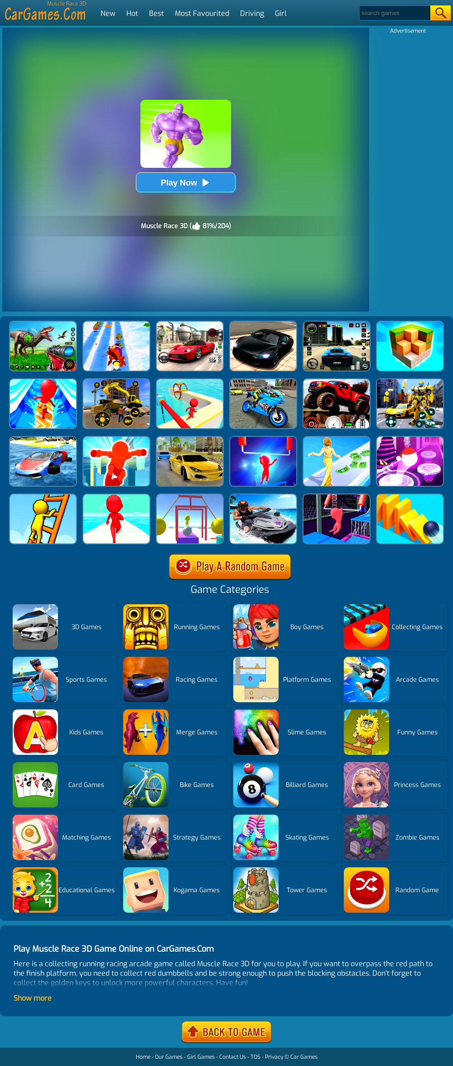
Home (143, 1057)
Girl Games (201, 1057)
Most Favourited (202, 13)
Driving (252, 13)
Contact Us (232, 1057)
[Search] (394, 12)
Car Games (304, 1057)
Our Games (169, 1057)
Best (156, 13)
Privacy (274, 1057)
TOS (255, 1057)
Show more (33, 998)
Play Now (186, 182)
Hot (132, 13)
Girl (281, 13)
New (108, 13)
